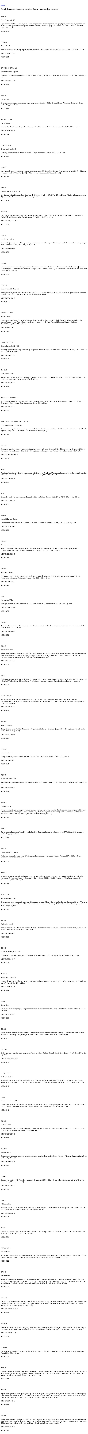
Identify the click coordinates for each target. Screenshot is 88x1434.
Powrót (3, 5)
